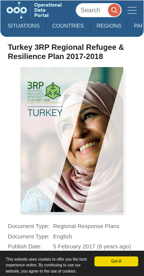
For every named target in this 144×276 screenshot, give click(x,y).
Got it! (116, 261)
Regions (108, 26)
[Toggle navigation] (132, 10)
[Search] (99, 10)
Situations (24, 26)
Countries (68, 26)
